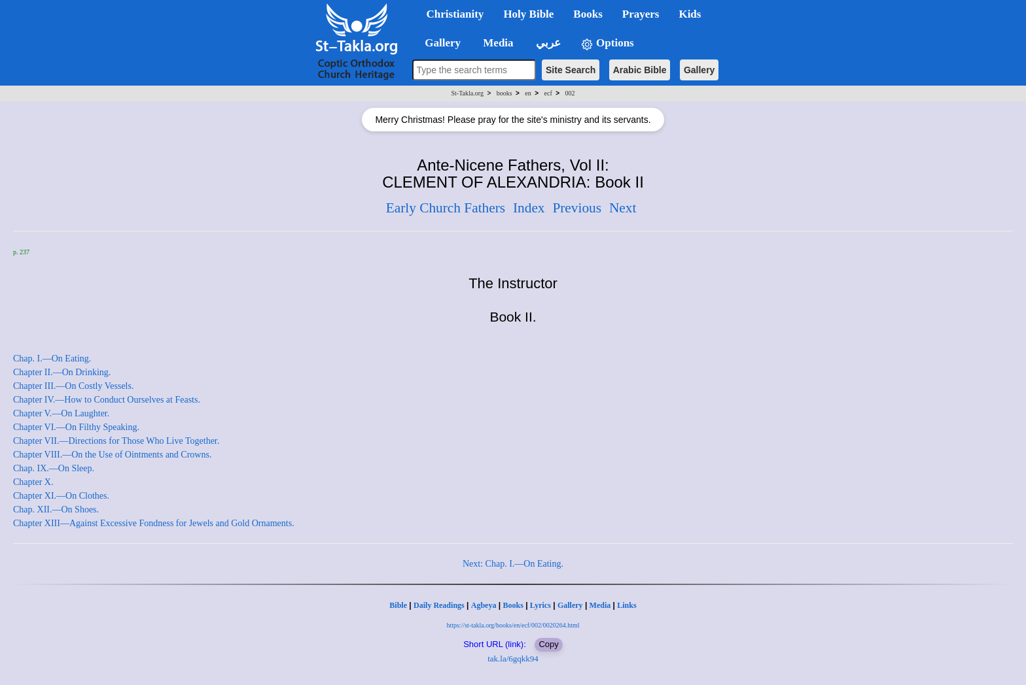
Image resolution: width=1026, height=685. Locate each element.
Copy (548, 644)
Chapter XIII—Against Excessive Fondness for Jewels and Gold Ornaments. (153, 523)
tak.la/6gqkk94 (513, 658)
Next (622, 208)
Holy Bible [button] (528, 14)
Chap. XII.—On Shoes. (56, 509)
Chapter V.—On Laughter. (61, 413)
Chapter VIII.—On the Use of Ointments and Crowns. (112, 454)
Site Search (570, 70)
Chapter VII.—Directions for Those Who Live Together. (116, 441)
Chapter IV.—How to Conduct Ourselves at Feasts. (106, 400)
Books (513, 605)
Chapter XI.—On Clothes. (61, 496)
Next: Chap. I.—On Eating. (513, 564)
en (528, 93)
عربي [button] (547, 43)
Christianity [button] (455, 14)
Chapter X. (33, 482)
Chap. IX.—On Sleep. (53, 468)
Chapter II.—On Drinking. (62, 372)
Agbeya (484, 605)
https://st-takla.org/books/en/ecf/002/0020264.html (512, 625)
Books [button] (587, 14)
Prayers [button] (641, 14)
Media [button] (497, 43)
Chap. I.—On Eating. (52, 358)
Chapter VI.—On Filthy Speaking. (76, 427)
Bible (398, 605)
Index (529, 208)
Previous (576, 208)
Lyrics (540, 605)
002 (570, 93)
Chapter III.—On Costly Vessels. (73, 386)
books (504, 93)
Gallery (699, 70)
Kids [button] (690, 14)
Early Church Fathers (445, 208)
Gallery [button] (439, 43)
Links (626, 605)
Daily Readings (439, 605)
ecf (548, 93)
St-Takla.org (467, 93)
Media (600, 605)
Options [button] (607, 43)
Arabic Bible (640, 70)
